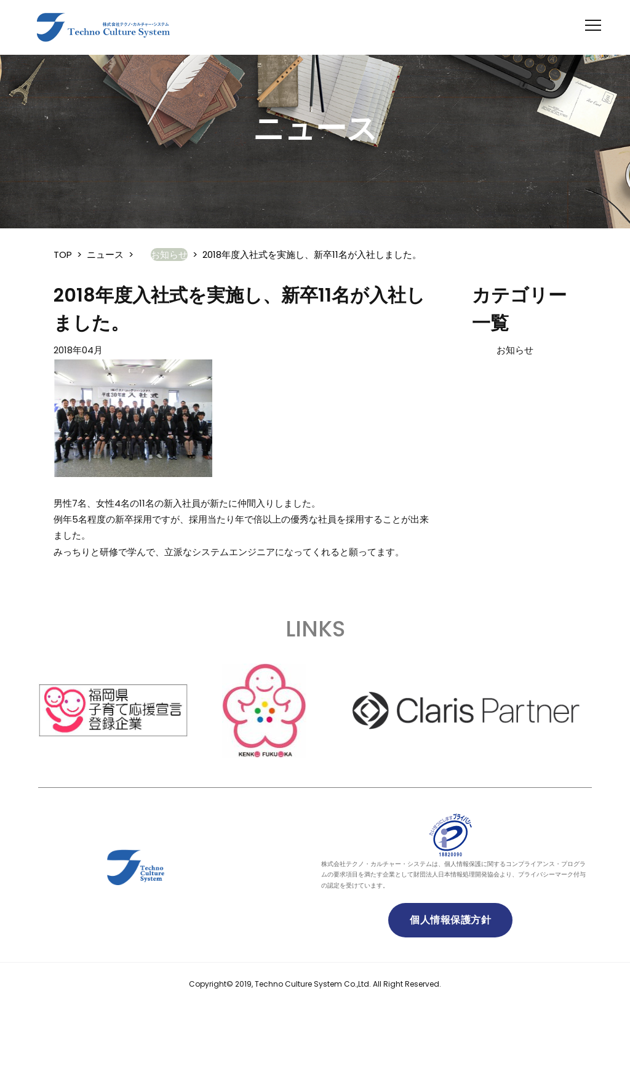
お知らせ (514, 349)
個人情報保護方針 (450, 920)
